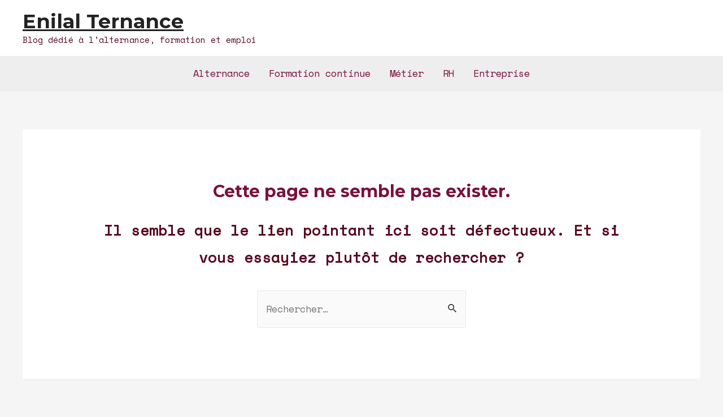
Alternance (221, 73)
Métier (407, 73)
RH (448, 73)
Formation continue (320, 73)
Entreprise (501, 73)
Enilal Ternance (103, 21)
